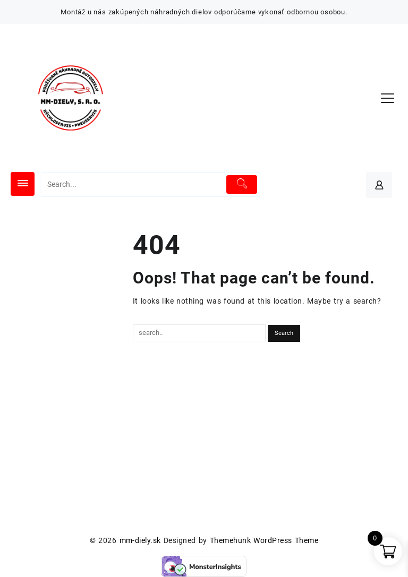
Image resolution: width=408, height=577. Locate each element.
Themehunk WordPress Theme (264, 540)
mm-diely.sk (140, 540)
